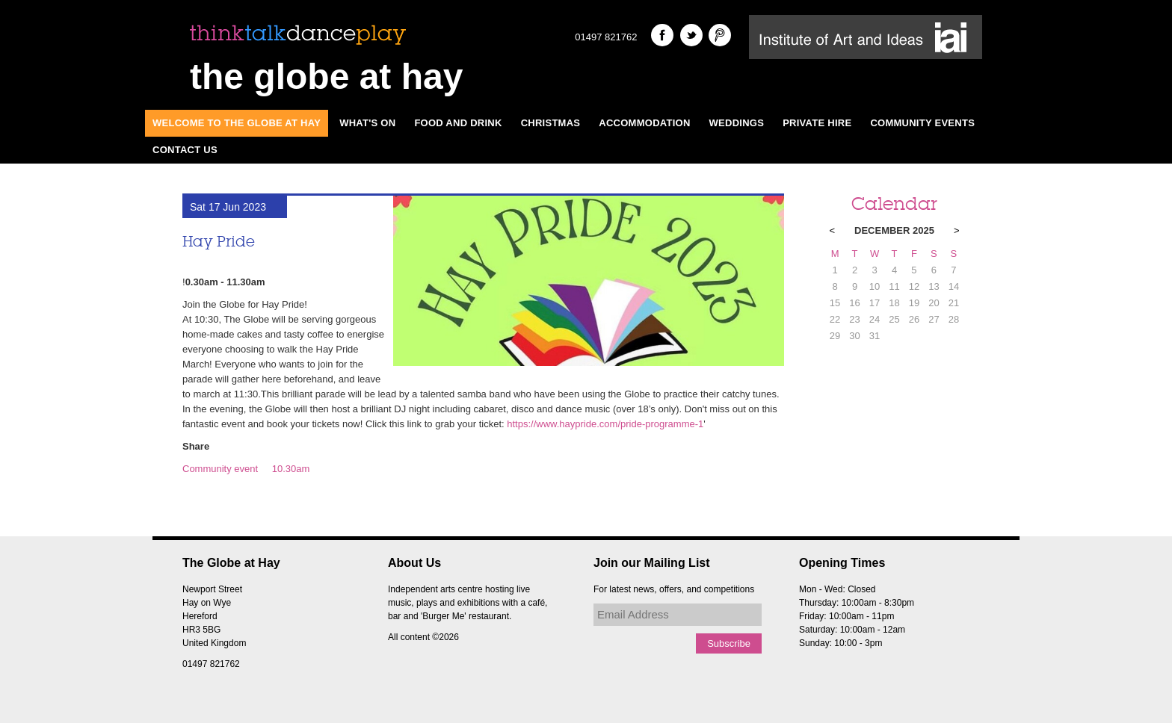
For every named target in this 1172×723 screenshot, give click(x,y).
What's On (367, 122)
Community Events (922, 122)
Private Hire (817, 122)
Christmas (551, 122)
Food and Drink (458, 122)
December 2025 (894, 230)
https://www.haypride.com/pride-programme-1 (605, 423)
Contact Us (185, 149)
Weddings (737, 122)
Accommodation (644, 122)
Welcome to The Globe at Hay (236, 122)
